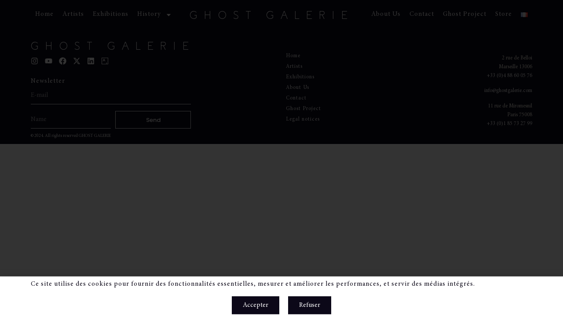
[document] (281, 158)
